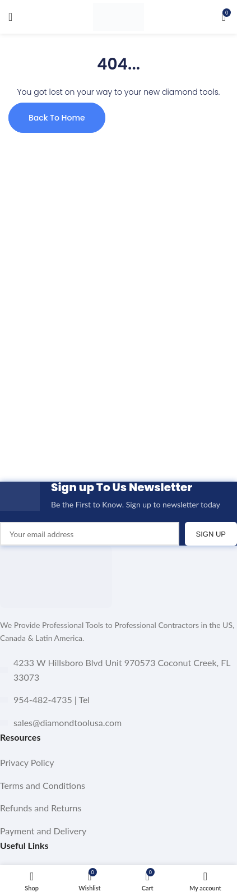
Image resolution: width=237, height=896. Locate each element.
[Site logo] (118, 16)
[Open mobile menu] (10, 17)
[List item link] (118, 762)
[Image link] (56, 575)
